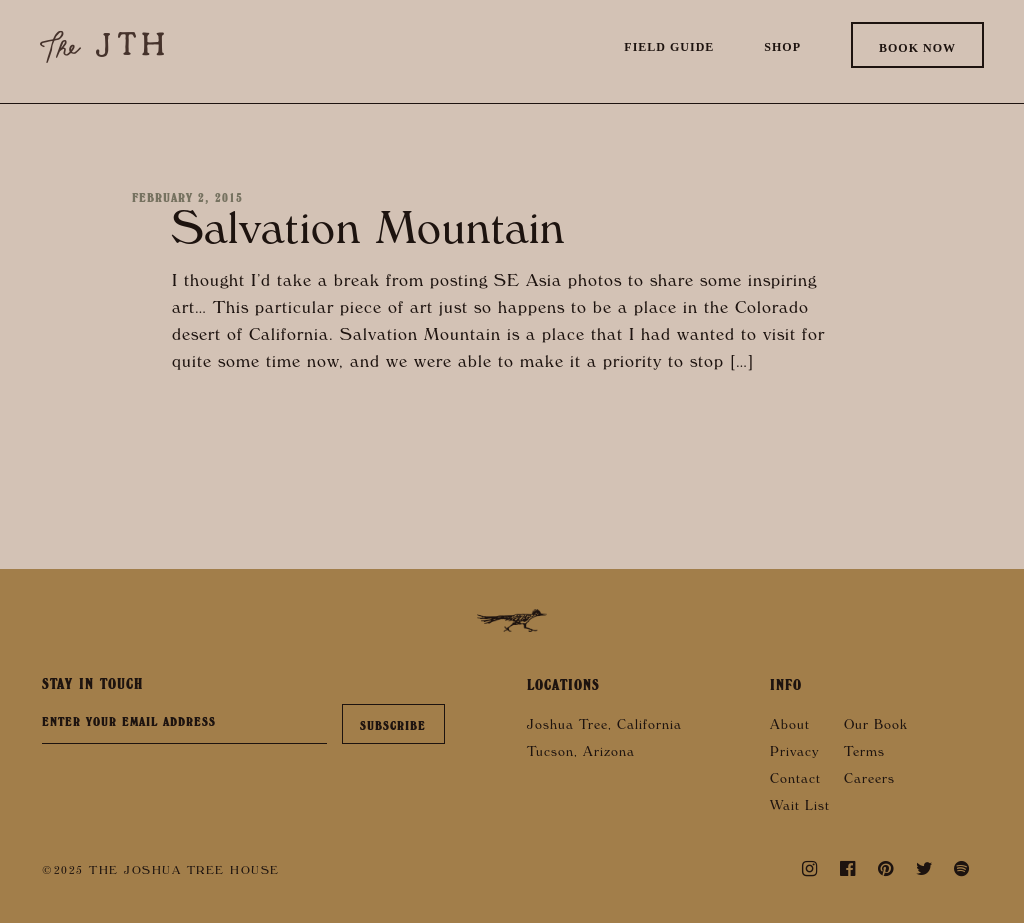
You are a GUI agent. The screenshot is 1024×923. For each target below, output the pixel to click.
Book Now (917, 48)
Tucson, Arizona (581, 754)
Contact (795, 781)
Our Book (876, 727)
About (790, 727)
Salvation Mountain (368, 235)
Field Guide (669, 47)
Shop (782, 47)
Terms (864, 754)
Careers (869, 781)
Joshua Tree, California (604, 727)
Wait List (800, 808)
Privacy (795, 754)
